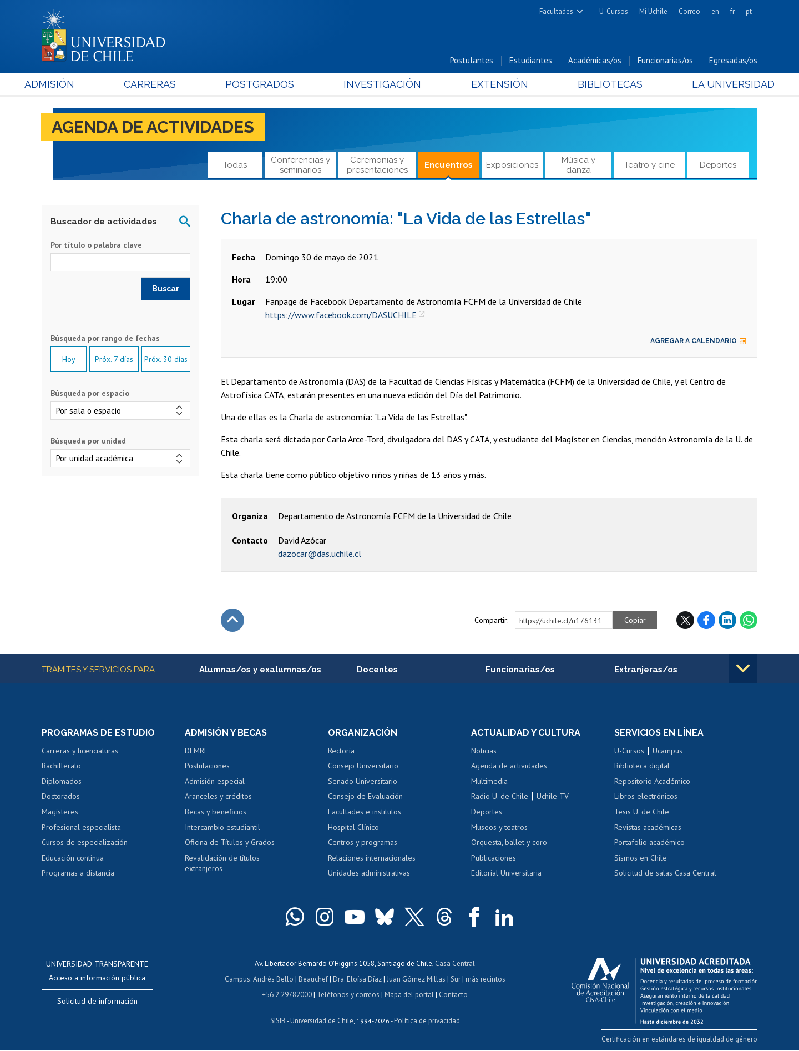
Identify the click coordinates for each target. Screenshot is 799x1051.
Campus (237, 979)
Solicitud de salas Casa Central (665, 873)
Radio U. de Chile (499, 796)
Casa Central (455, 963)
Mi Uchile (653, 11)
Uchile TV (553, 796)
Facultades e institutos (364, 812)
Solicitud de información (97, 1001)
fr (732, 11)
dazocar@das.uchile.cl (319, 553)
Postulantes (471, 60)
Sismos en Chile (640, 858)
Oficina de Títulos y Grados (230, 842)
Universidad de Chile (321, 1020)
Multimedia (489, 781)
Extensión (493, 84)
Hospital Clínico (353, 827)
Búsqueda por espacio (89, 393)
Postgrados (265, 84)
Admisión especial (215, 781)
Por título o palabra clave (96, 245)
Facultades (556, 11)
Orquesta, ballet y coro (509, 842)
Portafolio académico (649, 842)
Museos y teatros (499, 827)
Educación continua (73, 858)
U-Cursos (613, 11)
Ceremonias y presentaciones (377, 164)
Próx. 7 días (114, 359)
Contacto (453, 994)
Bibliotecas (598, 84)
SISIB (278, 1020)
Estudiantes (530, 60)
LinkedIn (727, 620)
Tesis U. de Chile (641, 812)
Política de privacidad (427, 1020)
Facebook (706, 620)
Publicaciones (493, 858)
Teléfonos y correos (348, 994)
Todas (235, 165)
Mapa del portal (409, 994)
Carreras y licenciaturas (80, 751)
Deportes (718, 165)
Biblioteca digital (642, 766)
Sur (456, 979)
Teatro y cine (649, 165)
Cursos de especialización (85, 842)
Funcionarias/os (665, 60)
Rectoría (341, 751)
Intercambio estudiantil (222, 827)
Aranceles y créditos (218, 796)
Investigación (382, 84)
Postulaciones (207, 766)
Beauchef (313, 979)
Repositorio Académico (652, 781)
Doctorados (61, 796)
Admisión (67, 84)
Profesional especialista (81, 827)
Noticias (484, 751)
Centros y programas (362, 842)
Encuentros (448, 165)
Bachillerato (61, 766)
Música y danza (578, 164)
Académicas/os (594, 60)
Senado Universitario (362, 781)
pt (749, 11)
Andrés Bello (273, 979)
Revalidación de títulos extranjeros (222, 863)
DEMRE (196, 751)
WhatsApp (748, 620)
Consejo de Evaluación (365, 796)
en (715, 11)
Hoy (68, 359)
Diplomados (62, 781)
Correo (689, 11)
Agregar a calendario (698, 341)
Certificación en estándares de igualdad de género (679, 1039)
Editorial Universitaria (506, 873)
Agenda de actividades (153, 127)
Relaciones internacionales (372, 858)
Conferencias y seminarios (300, 164)
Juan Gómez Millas (416, 979)
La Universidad (716, 84)
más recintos (485, 979)
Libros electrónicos (645, 796)
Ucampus (667, 751)
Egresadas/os (733, 60)
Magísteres (60, 812)
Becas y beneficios (215, 812)
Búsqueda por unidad (88, 441)
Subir (232, 620)
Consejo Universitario (363, 766)
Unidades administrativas (369, 873)
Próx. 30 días (166, 359)
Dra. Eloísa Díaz (357, 979)
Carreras (161, 84)
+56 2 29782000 (287, 994)
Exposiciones (512, 165)
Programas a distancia (78, 873)
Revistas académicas (647, 827)
